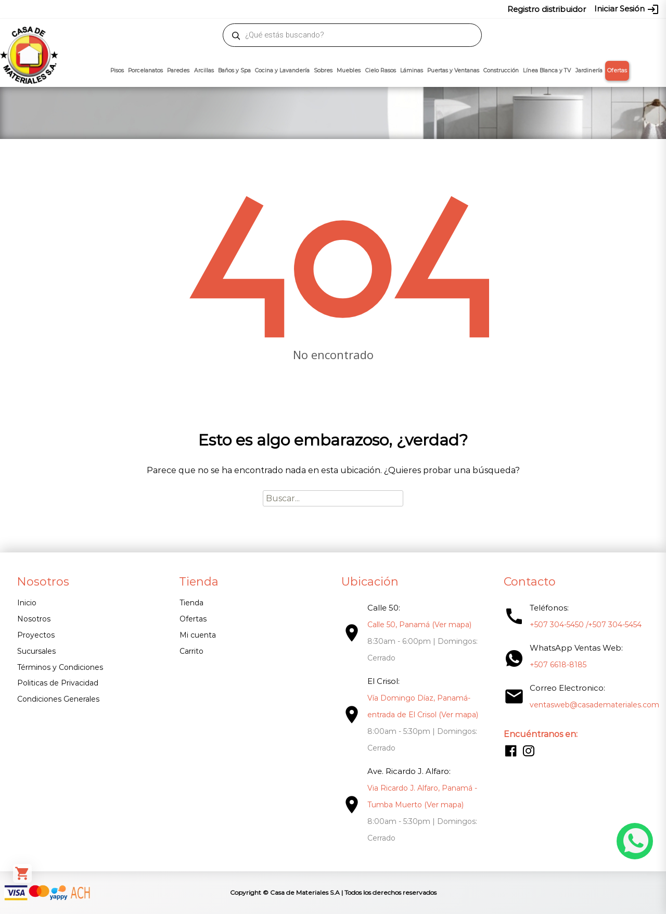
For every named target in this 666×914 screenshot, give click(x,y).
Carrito (191, 651)
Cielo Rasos (380, 70)
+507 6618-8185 (558, 664)
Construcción (501, 70)
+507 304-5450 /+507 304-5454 (586, 624)
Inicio (26, 602)
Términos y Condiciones (60, 667)
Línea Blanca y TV (547, 70)
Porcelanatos (145, 70)
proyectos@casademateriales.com (223, 9)
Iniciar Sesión (626, 9)
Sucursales (36, 651)
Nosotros (33, 619)
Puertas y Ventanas (453, 70)
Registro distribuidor (546, 9)
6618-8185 (391, 9)
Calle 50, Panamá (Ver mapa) (419, 624)
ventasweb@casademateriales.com (100, 9)
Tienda (191, 602)
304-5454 (354, 9)
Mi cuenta (198, 635)
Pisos (117, 70)
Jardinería (589, 70)
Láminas (411, 70)
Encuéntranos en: (541, 734)
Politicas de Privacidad (57, 683)
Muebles (349, 70)
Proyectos (36, 635)
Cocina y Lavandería (282, 70)
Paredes (178, 70)
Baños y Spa (234, 70)
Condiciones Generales (58, 699)
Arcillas (204, 70)
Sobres (323, 70)
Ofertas (617, 70)
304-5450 (318, 9)
